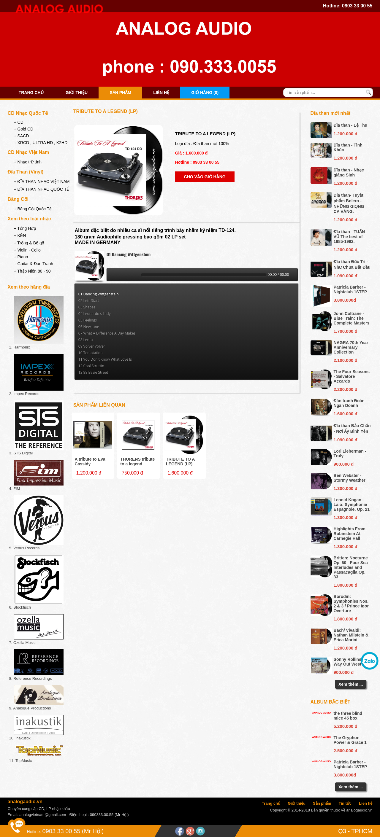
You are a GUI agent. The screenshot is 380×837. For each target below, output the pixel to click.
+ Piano (21, 256)
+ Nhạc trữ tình (28, 162)
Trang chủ (31, 92)
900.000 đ (344, 464)
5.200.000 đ (345, 726)
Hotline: (34, 831)
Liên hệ (161, 92)
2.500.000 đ (345, 750)
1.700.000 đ (345, 331)
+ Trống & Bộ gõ (29, 243)
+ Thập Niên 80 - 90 (32, 271)
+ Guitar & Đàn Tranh (33, 263)
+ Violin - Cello (27, 250)
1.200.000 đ (345, 647)
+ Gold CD (23, 129)
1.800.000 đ (345, 585)
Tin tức (345, 803)
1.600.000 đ (345, 413)
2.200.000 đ (345, 389)
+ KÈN (20, 235)
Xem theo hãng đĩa (29, 286)
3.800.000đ (345, 300)
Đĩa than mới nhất (331, 113)
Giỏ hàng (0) (204, 92)
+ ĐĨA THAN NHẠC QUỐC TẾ (41, 189)
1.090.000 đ (345, 275)
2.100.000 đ (345, 360)
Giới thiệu (77, 92)
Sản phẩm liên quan (99, 405)
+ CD (18, 122)
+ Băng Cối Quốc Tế (33, 208)
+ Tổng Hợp (25, 228)
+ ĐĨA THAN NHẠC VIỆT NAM (41, 181)
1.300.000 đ (345, 488)
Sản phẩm (120, 92)
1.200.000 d (345, 133)
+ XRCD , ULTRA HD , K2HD (40, 142)
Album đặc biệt (331, 701)
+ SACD (21, 135)
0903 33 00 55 (357, 5)
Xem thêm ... (350, 684)
